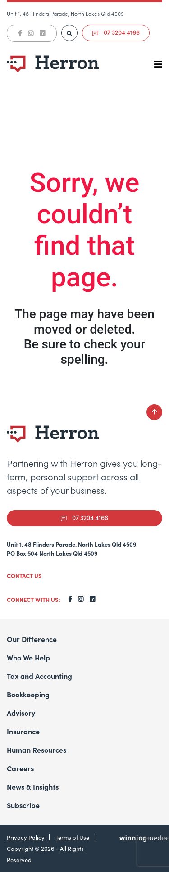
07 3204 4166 (116, 31)
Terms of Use (72, 837)
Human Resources (36, 750)
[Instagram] (30, 33)
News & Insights (33, 786)
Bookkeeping (28, 694)
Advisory (21, 713)
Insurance (23, 731)
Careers (20, 768)
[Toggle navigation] (158, 64)
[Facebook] (20, 33)
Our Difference (32, 639)
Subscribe (23, 805)
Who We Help (28, 657)
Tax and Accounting (39, 676)
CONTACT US (24, 575)
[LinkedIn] (42, 33)
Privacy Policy (26, 837)
